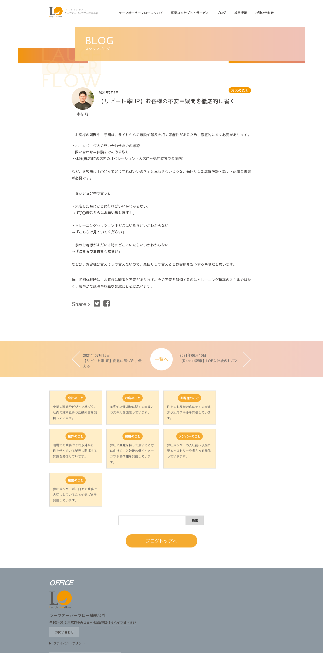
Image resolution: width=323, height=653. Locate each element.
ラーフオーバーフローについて (141, 13)
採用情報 (240, 13)
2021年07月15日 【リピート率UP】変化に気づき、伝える (112, 367)
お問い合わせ (264, 13)
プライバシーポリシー (69, 606)
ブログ (221, 13)
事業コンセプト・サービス (190, 13)
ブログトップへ (161, 510)
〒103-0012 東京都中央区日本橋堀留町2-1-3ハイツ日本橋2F (92, 586)
